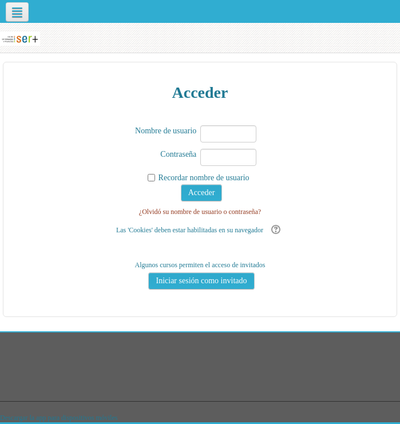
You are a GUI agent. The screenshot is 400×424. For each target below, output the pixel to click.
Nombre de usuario (165, 130)
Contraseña (178, 154)
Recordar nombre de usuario (204, 177)
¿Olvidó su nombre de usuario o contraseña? (200, 212)
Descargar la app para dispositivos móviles (58, 418)
